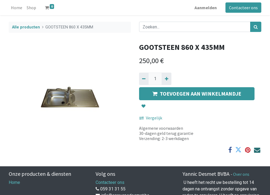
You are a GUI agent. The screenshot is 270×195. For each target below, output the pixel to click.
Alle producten (26, 27)
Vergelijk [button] (150, 118)
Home (14, 182)
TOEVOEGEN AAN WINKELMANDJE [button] (196, 93)
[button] (143, 106)
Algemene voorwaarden (161, 128)
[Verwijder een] (144, 79)
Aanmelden (205, 7)
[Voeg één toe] (166, 79)
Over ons (241, 174)
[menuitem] (16, 7)
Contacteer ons (243, 7)
